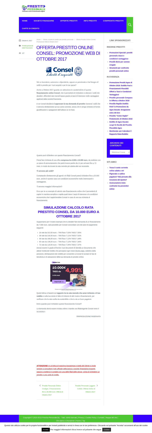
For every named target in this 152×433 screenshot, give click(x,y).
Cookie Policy (90, 421)
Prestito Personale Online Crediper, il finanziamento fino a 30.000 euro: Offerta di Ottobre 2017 (52, 392)
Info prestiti (90, 21)
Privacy (81, 421)
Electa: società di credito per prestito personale (58, 39)
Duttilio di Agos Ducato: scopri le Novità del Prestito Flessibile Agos (120, 125)
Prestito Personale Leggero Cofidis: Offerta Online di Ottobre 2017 (86, 390)
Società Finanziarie (44, 21)
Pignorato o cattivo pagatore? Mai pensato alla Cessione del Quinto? (120, 177)
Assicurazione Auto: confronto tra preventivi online (119, 186)
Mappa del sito (111, 421)
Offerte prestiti (69, 21)
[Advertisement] (104, 11)
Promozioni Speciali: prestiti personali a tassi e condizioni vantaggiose (120, 56)
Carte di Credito (30, 28)
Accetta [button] (45, 430)
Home (24, 21)
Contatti (101, 421)
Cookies (107, 430)
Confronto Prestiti (113, 21)
